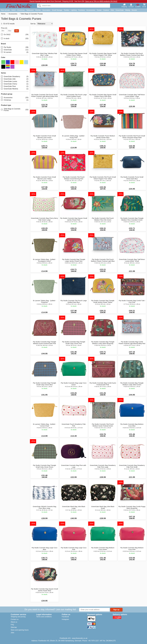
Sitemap (14, 627)
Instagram (65, 619)
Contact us (14, 619)
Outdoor (106, 10)
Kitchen (38, 10)
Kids (112, 10)
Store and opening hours (20, 630)
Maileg (127, 10)
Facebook (65, 617)
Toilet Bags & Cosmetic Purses (14, 109)
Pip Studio (14, 47)
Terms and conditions (44, 617)
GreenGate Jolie (14, 79)
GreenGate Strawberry (14, 76)
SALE (13, 10)
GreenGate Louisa (14, 81)
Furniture (81, 10)
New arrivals (5, 10)
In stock (14, 39)
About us (14, 622)
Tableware (30, 10)
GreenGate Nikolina (14, 89)
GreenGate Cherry (14, 84)
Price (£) (4, 28)
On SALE (14, 35)
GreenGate (120, 10)
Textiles (66, 10)
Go (17, 31)
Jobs (12, 632)
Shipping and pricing (18, 617)
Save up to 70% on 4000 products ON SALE (101, 1)
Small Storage (57, 10)
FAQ (12, 625)
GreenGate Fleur (14, 86)
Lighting (74, 10)
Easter (99, 10)
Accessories (90, 10)
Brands (134, 10)
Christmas (21, 10)
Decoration (46, 10)
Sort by (33, 24)
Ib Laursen (14, 52)
